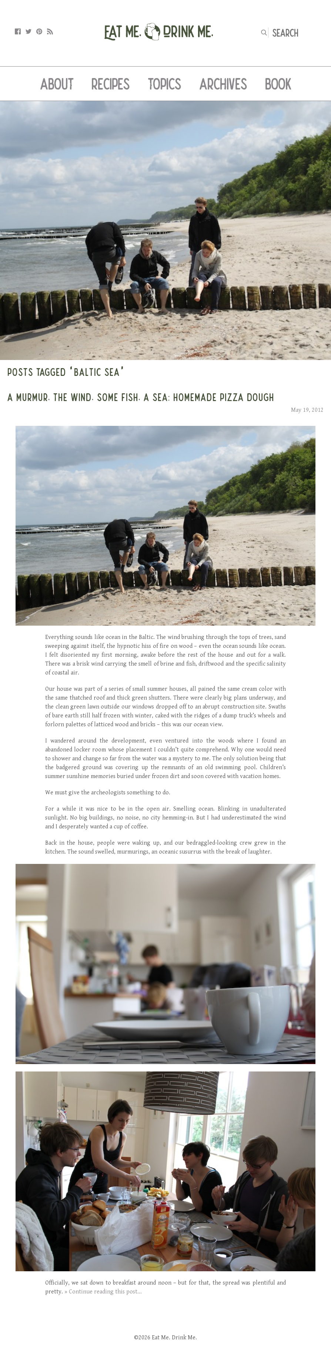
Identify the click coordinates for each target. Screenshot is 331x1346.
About (57, 83)
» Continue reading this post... (103, 1291)
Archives (223, 83)
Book (278, 83)
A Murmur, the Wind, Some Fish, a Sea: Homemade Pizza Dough (140, 397)
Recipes (110, 83)
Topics (164, 83)
